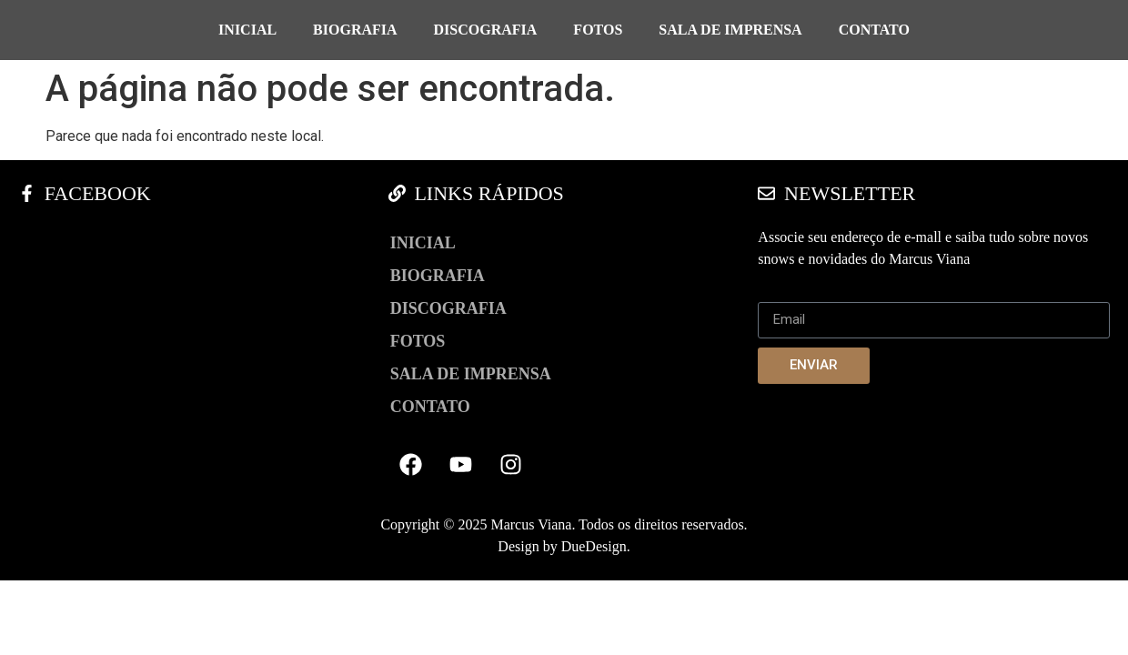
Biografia (355, 29)
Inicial (247, 29)
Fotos (597, 29)
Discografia (486, 29)
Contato (874, 29)
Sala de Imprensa (730, 29)
